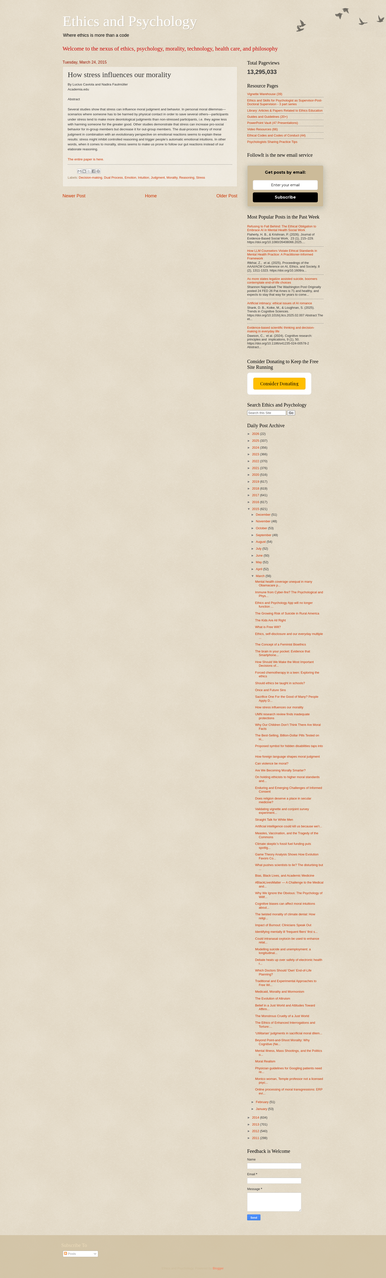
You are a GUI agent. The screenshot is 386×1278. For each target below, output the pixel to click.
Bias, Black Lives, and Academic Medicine (284, 875)
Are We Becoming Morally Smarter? (280, 770)
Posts (70, 1254)
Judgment (158, 177)
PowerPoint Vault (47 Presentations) (272, 123)
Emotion (130, 177)
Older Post (226, 195)
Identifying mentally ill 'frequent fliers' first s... (286, 932)
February (262, 1102)
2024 (256, 447)
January (262, 1109)
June (260, 555)
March (260, 576)
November (263, 521)
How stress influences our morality (279, 707)
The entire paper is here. (86, 159)
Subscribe (285, 197)
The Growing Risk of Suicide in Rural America (287, 613)
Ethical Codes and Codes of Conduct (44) (276, 135)
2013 (256, 1124)
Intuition (143, 177)
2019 (256, 481)
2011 (256, 1138)
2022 (256, 461)
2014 (256, 1117)
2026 (256, 434)
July (259, 548)
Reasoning (186, 177)
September (264, 535)
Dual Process (113, 177)
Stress (200, 177)
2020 (256, 475)
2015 (256, 509)
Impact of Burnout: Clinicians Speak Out (283, 925)
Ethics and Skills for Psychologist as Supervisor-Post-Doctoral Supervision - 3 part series (284, 102)
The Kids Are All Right (270, 620)
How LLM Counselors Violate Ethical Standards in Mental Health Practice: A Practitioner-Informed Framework (282, 254)
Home (151, 195)
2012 (256, 1131)
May (259, 562)
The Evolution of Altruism (272, 998)
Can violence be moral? (271, 763)
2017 (256, 495)
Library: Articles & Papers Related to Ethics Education (284, 110)
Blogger (218, 1268)
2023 (256, 454)
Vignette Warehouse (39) (264, 94)
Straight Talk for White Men (274, 819)
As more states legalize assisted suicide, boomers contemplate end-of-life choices (282, 280)
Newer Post (74, 195)
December (263, 514)
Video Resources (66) (262, 129)
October (262, 528)
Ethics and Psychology (130, 21)
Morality (172, 177)
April (259, 569)
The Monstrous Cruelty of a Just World (282, 1016)
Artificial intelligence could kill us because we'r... (288, 826)
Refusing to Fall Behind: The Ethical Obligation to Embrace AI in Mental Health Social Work (281, 228)
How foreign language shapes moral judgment (287, 756)
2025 (256, 441)
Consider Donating (279, 384)
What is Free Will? (268, 627)
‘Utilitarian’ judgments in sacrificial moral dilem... (288, 1033)
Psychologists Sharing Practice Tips (272, 142)
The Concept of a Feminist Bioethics (280, 644)
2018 (256, 488)
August (261, 542)
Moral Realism (265, 1061)
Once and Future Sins (270, 690)
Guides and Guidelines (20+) (267, 117)
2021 (256, 468)
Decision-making (90, 177)
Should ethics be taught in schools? (280, 683)
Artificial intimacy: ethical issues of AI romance (279, 303)
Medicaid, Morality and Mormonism (279, 991)
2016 (256, 502)
